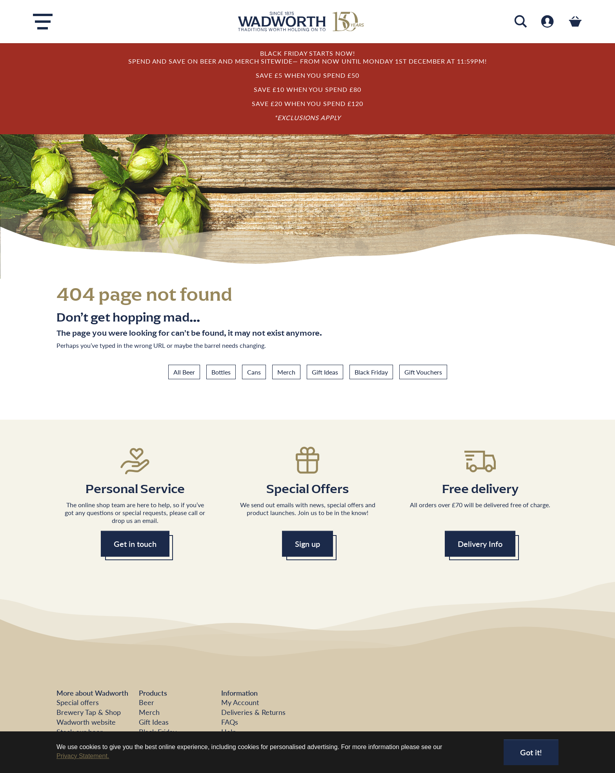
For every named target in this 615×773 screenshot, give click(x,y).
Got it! (531, 752)
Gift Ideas (325, 371)
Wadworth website (86, 722)
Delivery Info (480, 543)
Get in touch (135, 543)
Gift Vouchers (423, 371)
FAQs (229, 722)
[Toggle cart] (575, 21)
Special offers (77, 702)
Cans (254, 371)
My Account (240, 702)
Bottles (221, 371)
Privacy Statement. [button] (82, 756)
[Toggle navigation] (42, 21)
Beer (146, 702)
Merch (286, 371)
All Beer (184, 371)
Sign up (307, 543)
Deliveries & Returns (253, 712)
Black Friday (371, 371)
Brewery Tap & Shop (88, 712)
